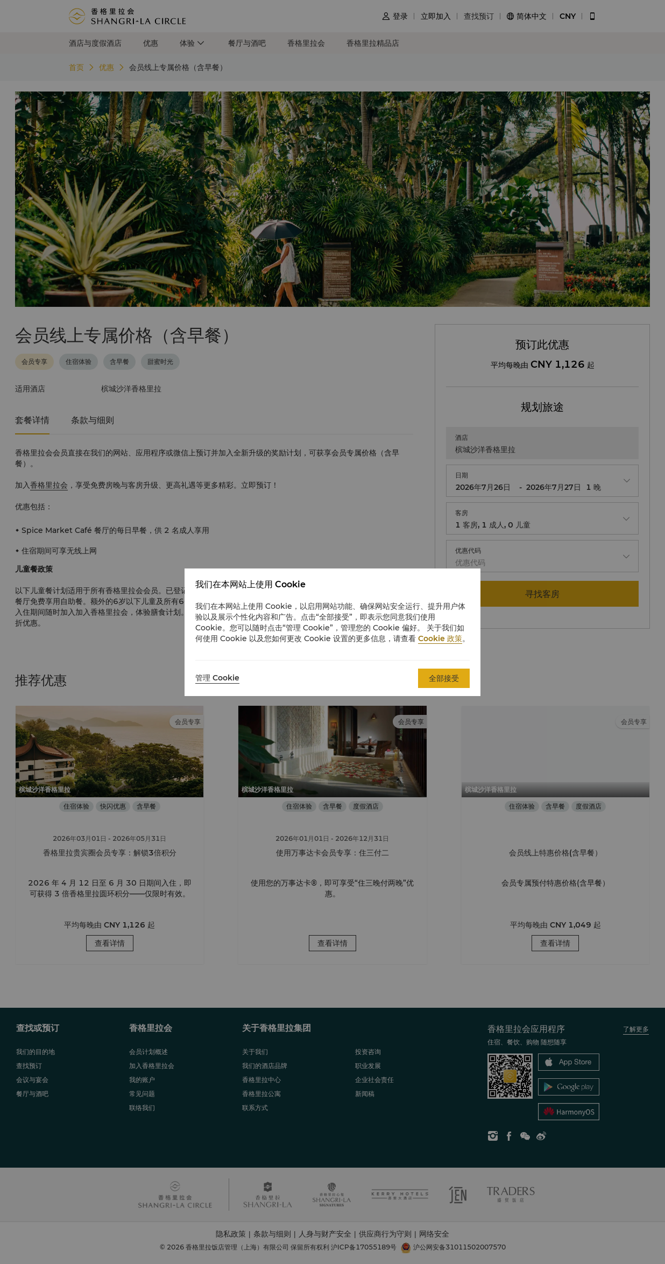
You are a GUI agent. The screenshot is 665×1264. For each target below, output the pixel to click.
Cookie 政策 (440, 638)
